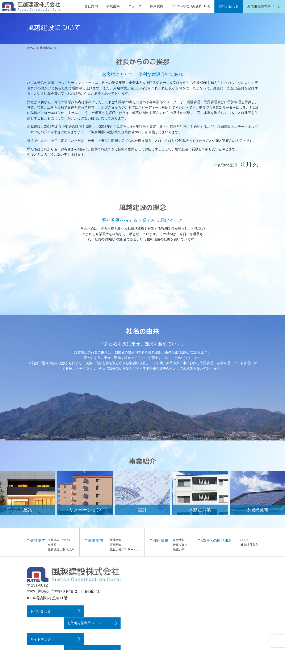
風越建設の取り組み (61, 549)
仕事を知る (180, 544)
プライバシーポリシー (95, 627)
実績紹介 (116, 544)
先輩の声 (179, 549)
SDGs (244, 540)
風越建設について (59, 540)
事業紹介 (116, 540)
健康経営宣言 (249, 544)
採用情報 (179, 540)
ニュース (135, 6)
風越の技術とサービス (124, 549)
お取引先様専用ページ (95, 611)
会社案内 (53, 544)
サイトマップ (40, 627)
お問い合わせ (40, 611)
